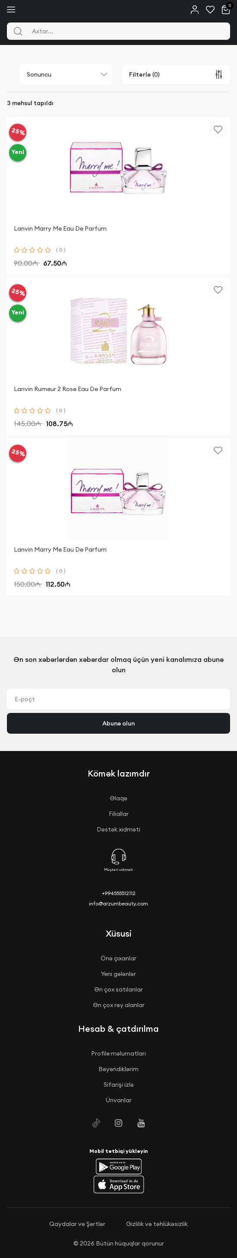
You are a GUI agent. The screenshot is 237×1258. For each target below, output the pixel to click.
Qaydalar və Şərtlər (77, 1224)
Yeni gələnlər (118, 974)
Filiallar (119, 814)
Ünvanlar (119, 1100)
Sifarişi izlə (119, 1084)
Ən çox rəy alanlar (119, 1005)
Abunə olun (118, 723)
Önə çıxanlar (118, 958)
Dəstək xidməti (118, 829)
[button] (118, 1166)
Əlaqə (118, 798)
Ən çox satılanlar (118, 989)
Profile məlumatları (118, 1053)
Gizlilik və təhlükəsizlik (157, 1224)
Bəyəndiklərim (118, 1069)
